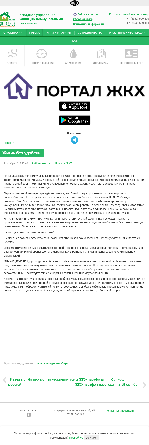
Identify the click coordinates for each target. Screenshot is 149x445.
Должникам (100, 57)
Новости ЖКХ (63, 163)
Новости (9, 142)
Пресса (34, 32)
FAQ (74, 41)
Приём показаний (42, 57)
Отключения (73, 57)
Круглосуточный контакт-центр (129, 14)
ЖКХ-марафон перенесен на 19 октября (108, 384)
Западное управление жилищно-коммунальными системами (41, 19)
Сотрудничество (90, 32)
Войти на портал (86, 14)
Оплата (12, 57)
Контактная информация (120, 410)
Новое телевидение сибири (51, 363)
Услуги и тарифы (58, 32)
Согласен (91, 437)
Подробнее (76, 437)
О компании (13, 32)
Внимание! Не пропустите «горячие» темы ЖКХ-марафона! (56, 379)
